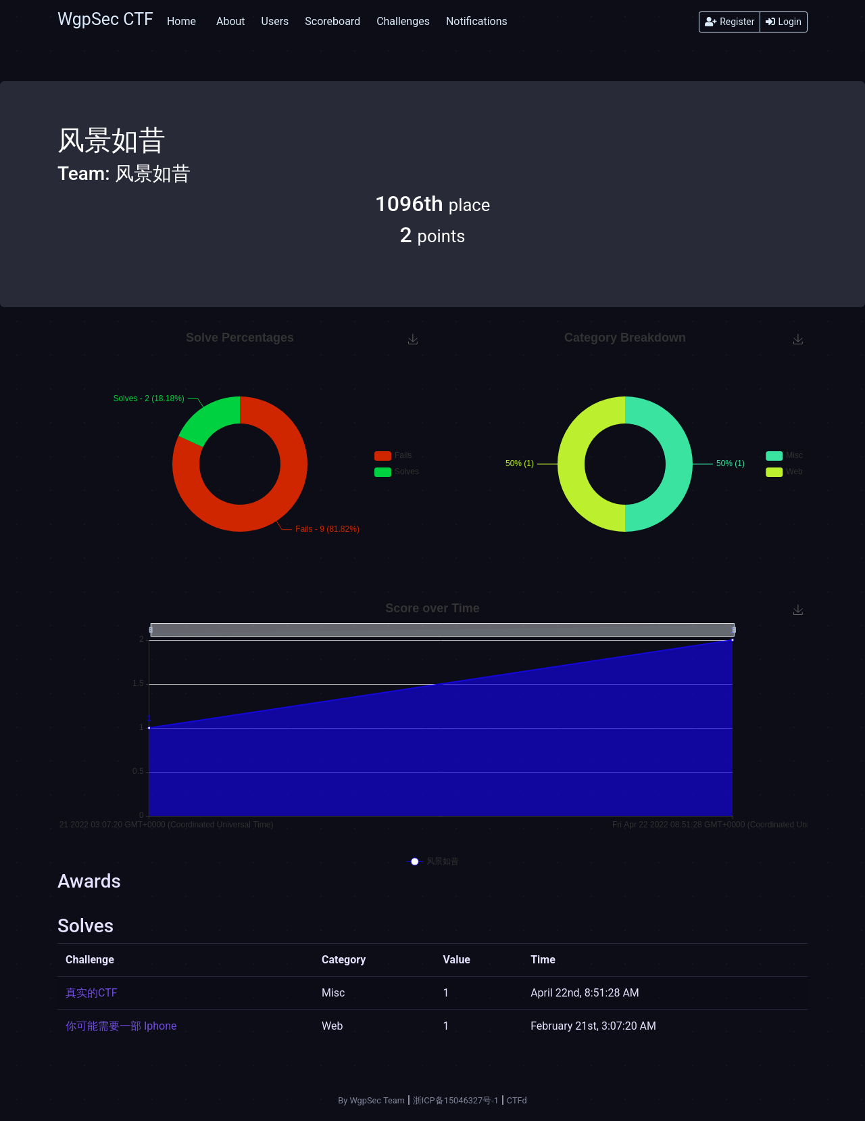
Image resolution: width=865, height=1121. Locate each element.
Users (275, 21)
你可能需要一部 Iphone (121, 1026)
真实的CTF (92, 992)
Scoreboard (332, 21)
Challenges (403, 21)
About (230, 21)
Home (181, 21)
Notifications (477, 21)
